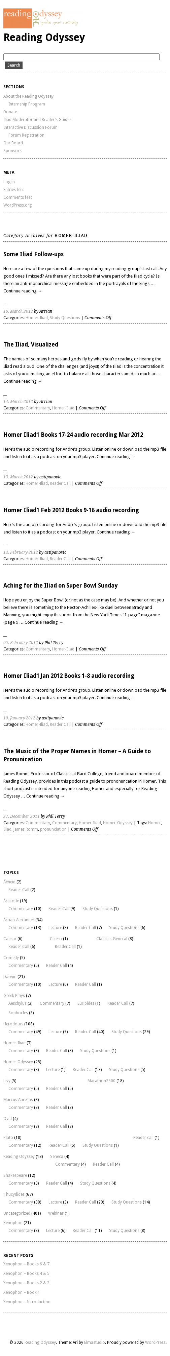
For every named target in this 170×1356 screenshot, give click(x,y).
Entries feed (14, 189)
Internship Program (26, 104)
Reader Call (60, 483)
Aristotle (11, 901)
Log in (9, 182)
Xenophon (13, 1222)
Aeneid (9, 882)
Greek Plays (14, 995)
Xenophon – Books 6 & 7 (26, 1264)
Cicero (56, 938)
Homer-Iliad (37, 317)
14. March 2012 (18, 401)
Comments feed (18, 197)
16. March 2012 (18, 311)
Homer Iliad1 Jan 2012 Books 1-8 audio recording (68, 675)
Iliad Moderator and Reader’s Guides (37, 119)
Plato (8, 1137)
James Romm (25, 829)
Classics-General (111, 938)
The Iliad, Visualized (30, 344)
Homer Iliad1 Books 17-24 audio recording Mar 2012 (73, 434)
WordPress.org (17, 205)
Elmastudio (94, 1342)
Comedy (11, 957)
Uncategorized (16, 1213)
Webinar (56, 1213)
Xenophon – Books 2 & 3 (26, 1283)
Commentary (38, 408)
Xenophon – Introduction (26, 1302)
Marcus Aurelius (18, 1099)
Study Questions (65, 317)
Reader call (143, 1137)
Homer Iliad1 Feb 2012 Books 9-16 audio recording (71, 510)
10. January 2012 (19, 718)
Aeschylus (17, 1003)
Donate (10, 112)
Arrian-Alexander (18, 920)
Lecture (55, 927)
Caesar (9, 938)
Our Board (13, 143)
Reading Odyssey (44, 37)
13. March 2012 (18, 477)
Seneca (56, 1156)
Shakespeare (15, 1175)
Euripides (85, 1003)
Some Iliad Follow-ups (33, 254)
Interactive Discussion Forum (30, 127)
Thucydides (14, 1194)
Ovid (7, 1118)
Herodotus (13, 1024)
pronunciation (53, 829)
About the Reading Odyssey (28, 96)
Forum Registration (26, 135)
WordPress (155, 1342)
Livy (6, 1080)
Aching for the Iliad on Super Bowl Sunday (60, 585)
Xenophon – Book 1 (21, 1292)
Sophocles (18, 1012)
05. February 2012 (20, 642)
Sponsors (12, 150)
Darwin (9, 976)
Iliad (7, 829)
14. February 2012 (20, 552)
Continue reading (22, 290)
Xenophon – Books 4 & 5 (26, 1273)
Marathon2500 (101, 1080)
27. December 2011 (21, 816)
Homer (154, 822)
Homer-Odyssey (118, 822)
